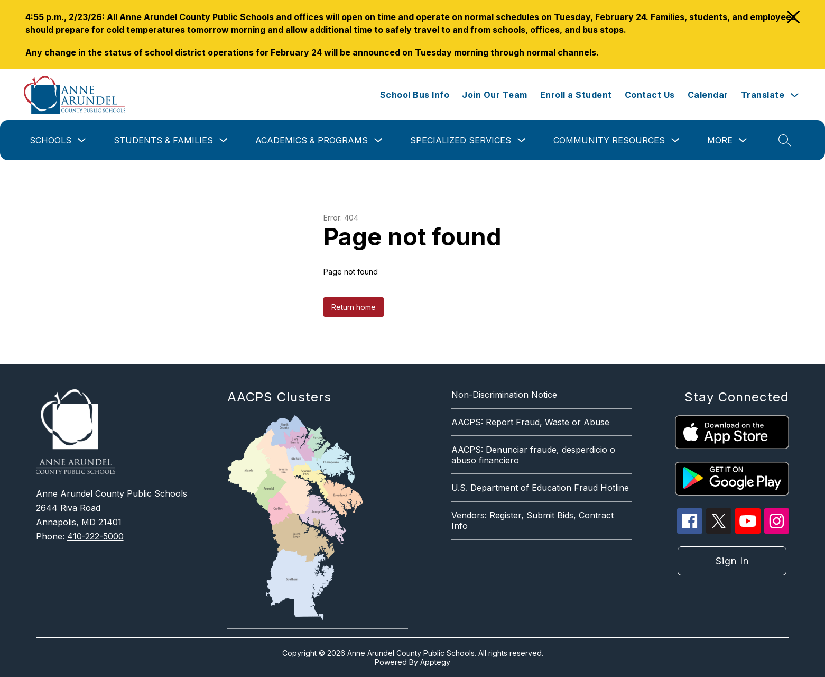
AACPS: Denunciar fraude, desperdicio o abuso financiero (533, 454)
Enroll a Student (576, 94)
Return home (353, 307)
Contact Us (650, 94)
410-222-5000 (95, 536)
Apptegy (435, 661)
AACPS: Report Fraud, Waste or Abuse (530, 422)
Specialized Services (460, 140)
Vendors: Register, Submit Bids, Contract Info (532, 520)
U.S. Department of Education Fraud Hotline (540, 487)
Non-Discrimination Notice (504, 394)
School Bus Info (415, 94)
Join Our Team (494, 94)
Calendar (708, 94)
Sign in (732, 560)
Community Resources (609, 140)
